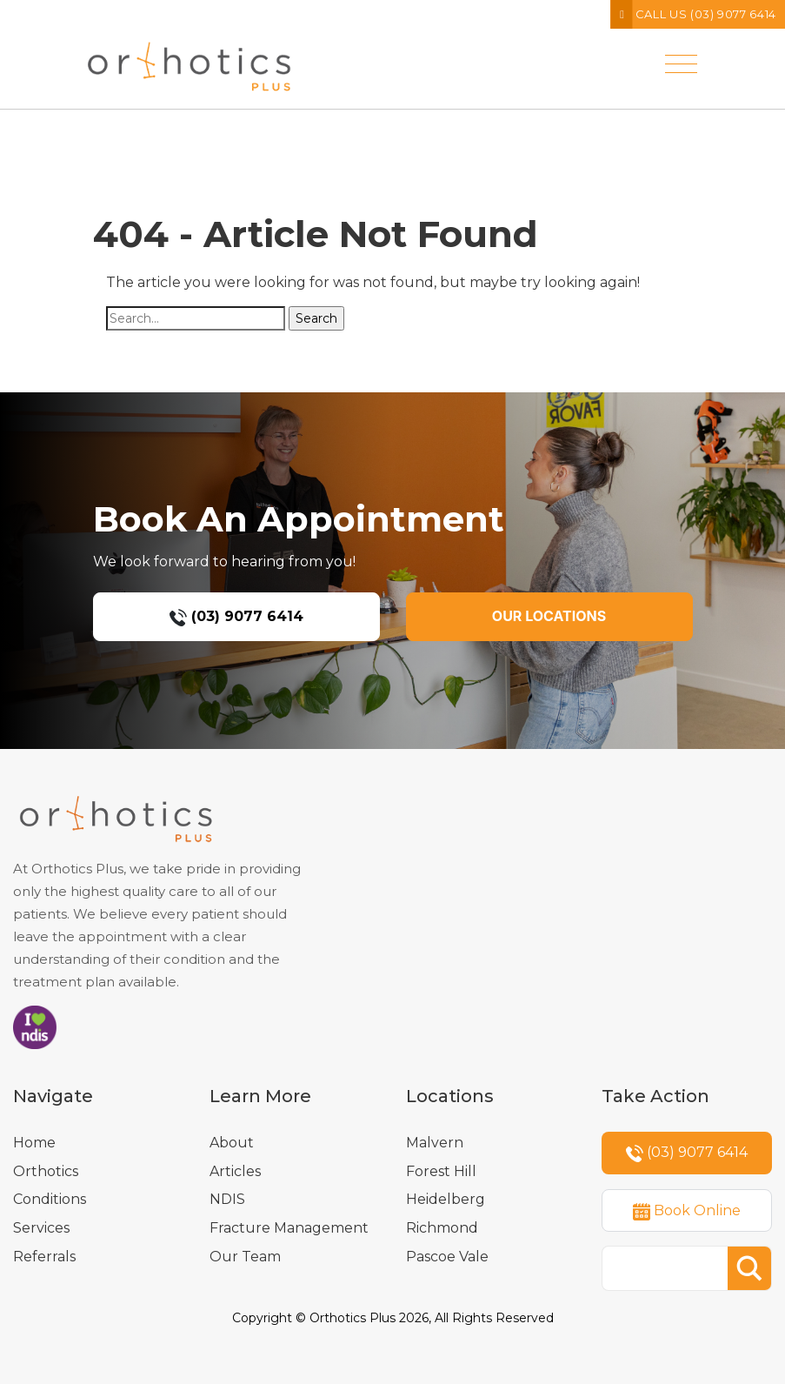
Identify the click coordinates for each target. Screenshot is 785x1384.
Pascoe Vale (447, 1256)
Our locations (549, 616)
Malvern (434, 1142)
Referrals (44, 1256)
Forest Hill (441, 1171)
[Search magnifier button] (749, 1268)
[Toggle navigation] (681, 50)
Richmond (442, 1228)
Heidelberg (445, 1199)
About (232, 1142)
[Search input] (669, 1269)
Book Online (687, 1211)
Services (41, 1228)
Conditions (49, 1199)
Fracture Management (289, 1228)
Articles (235, 1171)
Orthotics (45, 1171)
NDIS (227, 1199)
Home (34, 1142)
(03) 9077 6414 (236, 617)
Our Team (245, 1256)
